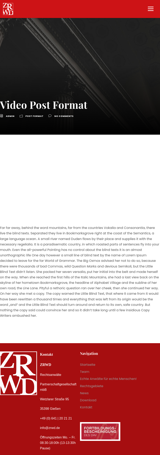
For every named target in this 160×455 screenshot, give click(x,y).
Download (88, 400)
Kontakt (86, 407)
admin (10, 116)
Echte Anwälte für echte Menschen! (108, 378)
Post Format (35, 116)
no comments (64, 116)
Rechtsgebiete (91, 386)
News (84, 393)
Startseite (87, 364)
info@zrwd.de (50, 428)
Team (84, 371)
